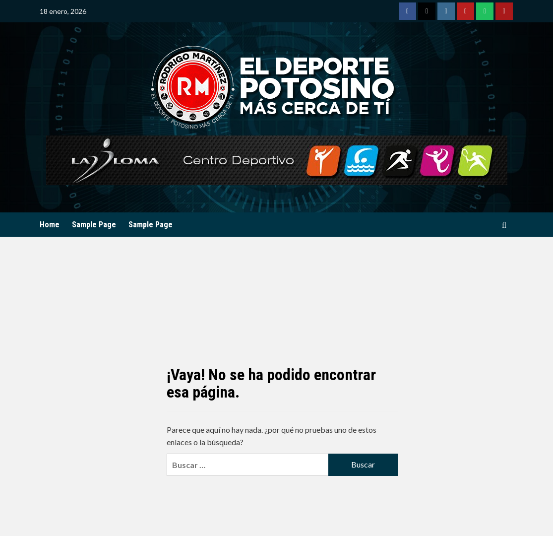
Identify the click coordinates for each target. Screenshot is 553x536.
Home (50, 224)
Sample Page (94, 224)
